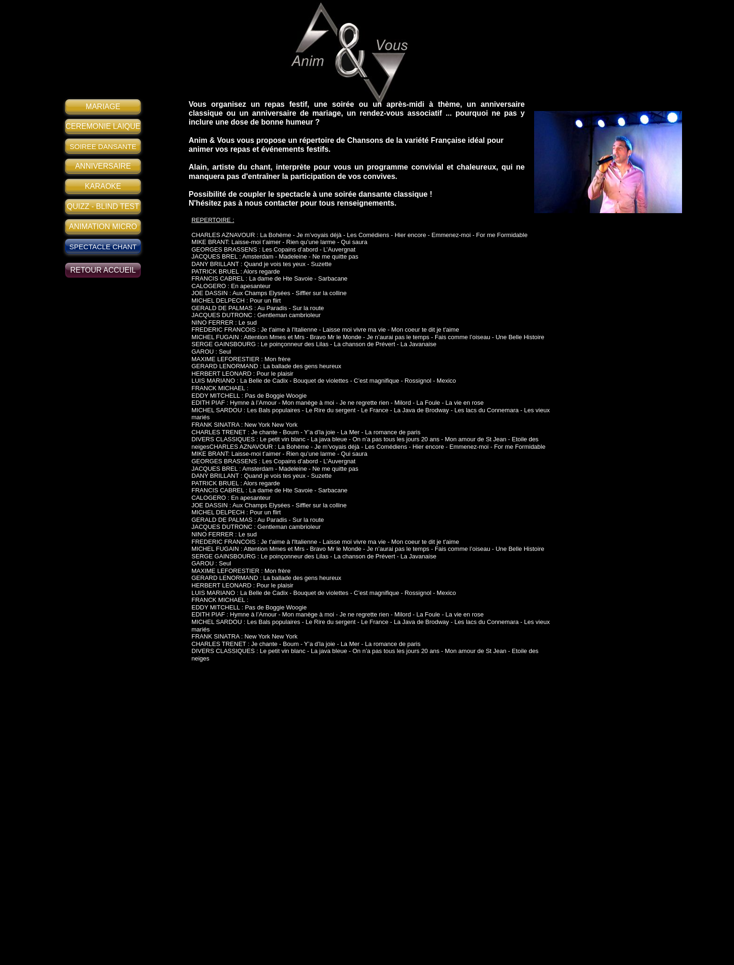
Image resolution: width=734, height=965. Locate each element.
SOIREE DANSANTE (103, 146)
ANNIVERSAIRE (103, 166)
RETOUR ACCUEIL (103, 270)
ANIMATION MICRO (103, 226)
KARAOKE (103, 186)
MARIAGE (103, 107)
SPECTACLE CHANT (103, 247)
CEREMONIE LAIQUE (103, 126)
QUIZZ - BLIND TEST (103, 206)
